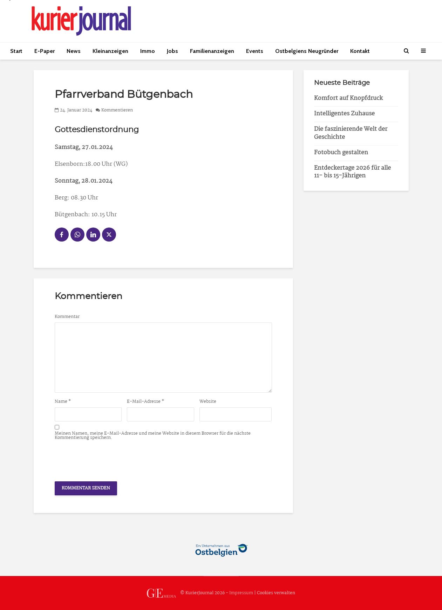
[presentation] (108, 459)
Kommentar (67, 317)
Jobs (172, 51)
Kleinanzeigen (110, 51)
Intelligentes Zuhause (344, 113)
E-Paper (44, 51)
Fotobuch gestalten (341, 152)
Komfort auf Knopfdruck (348, 98)
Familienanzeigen (212, 51)
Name (63, 402)
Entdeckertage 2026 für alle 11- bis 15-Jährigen (352, 172)
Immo (147, 51)
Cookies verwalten (276, 593)
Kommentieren (117, 110)
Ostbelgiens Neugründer (306, 51)
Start (16, 51)
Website (207, 402)
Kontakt (360, 51)
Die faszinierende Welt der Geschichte (350, 133)
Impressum (241, 593)
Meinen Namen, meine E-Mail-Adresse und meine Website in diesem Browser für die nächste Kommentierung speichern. (153, 436)
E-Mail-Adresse (145, 402)
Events (254, 51)
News (74, 51)
